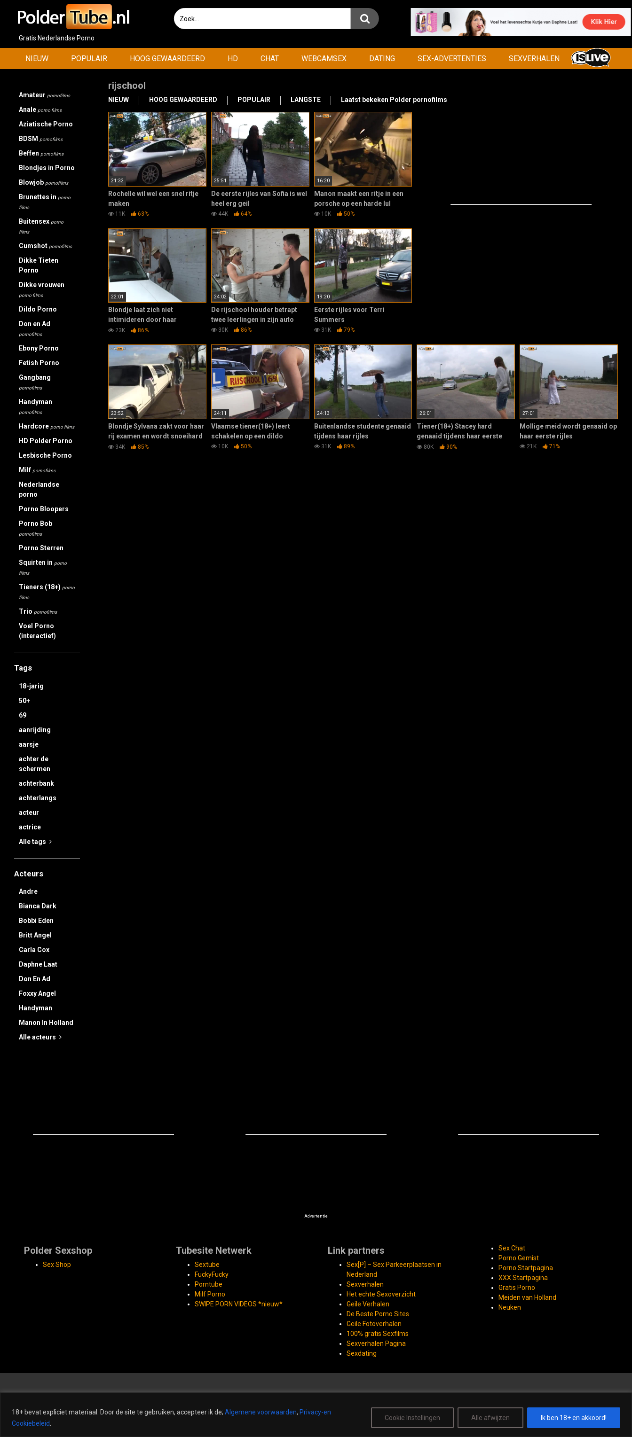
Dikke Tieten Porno (38, 265)
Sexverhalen (365, 1284)
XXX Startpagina (523, 1277)
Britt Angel (35, 935)
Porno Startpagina (525, 1268)
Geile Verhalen (368, 1304)
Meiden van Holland (527, 1297)
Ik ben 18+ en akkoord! (574, 1417)
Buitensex (41, 226)
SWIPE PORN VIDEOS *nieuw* (239, 1304)
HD (233, 58)
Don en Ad (34, 328)
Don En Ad (34, 979)
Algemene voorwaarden (261, 1412)
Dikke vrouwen (41, 289)
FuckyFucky (212, 1274)
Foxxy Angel (37, 993)
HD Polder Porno (45, 441)
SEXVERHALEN (534, 58)
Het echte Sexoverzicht (381, 1294)
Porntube (208, 1284)
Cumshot (45, 246)
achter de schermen (34, 764)
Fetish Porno (39, 363)
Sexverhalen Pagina (376, 1343)
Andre (28, 891)
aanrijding (35, 730)
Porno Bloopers (44, 509)
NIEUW (36, 58)
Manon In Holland (46, 1022)
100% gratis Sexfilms (378, 1333)
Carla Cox (34, 949)
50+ (24, 700)
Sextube (207, 1264)
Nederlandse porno (39, 489)
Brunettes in (45, 201)
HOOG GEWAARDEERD (167, 58)
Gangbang (35, 382)
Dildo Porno (38, 309)
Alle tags (35, 841)
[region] (316, 1414)
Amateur (44, 95)
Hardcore (46, 426)
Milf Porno (210, 1294)
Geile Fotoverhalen (374, 1324)
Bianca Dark (37, 906)
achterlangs (37, 798)
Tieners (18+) (47, 591)
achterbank (36, 783)
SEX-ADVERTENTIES (452, 58)
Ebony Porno (39, 348)
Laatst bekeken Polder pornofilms (394, 99)
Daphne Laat (38, 964)
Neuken (509, 1307)
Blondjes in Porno (47, 168)
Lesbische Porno (45, 455)
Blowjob (43, 182)
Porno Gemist (518, 1258)
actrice (30, 827)
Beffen (41, 153)
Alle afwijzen (490, 1417)
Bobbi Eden (36, 920)
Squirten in (43, 567)
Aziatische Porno (46, 124)
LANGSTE (306, 99)
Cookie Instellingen (412, 1417)
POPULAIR (89, 58)
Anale (40, 109)
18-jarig (31, 686)
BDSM (41, 138)
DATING (382, 58)
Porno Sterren (41, 548)
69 (22, 715)
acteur (29, 812)
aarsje (29, 744)
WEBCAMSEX (324, 58)
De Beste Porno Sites (378, 1314)
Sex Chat (511, 1248)
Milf (37, 470)
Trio (38, 611)
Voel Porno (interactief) (37, 631)
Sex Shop (57, 1264)
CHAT (270, 58)
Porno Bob (35, 528)
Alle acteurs (40, 1037)
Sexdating (362, 1353)
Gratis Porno (516, 1287)
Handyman (35, 406)
